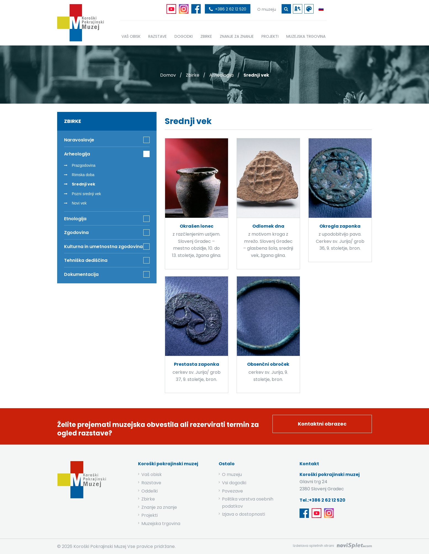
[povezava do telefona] (227, 9)
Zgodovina (76, 232)
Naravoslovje (79, 140)
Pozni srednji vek (86, 194)
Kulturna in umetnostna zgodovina (103, 246)
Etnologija (75, 219)
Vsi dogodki (234, 483)
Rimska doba (83, 175)
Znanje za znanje (159, 507)
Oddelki (149, 491)
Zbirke (192, 75)
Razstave (151, 483)
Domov (168, 75)
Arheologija (221, 75)
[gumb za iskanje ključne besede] (286, 9)
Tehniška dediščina (85, 260)
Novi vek (79, 203)
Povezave (232, 491)
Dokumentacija (81, 274)
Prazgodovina (84, 165)
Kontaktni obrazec (322, 423)
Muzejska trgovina (160, 523)
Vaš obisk (151, 474)
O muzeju (232, 474)
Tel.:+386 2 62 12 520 (322, 500)
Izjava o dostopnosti (243, 514)
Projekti (149, 515)
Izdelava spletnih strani (313, 545)
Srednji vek (83, 184)
